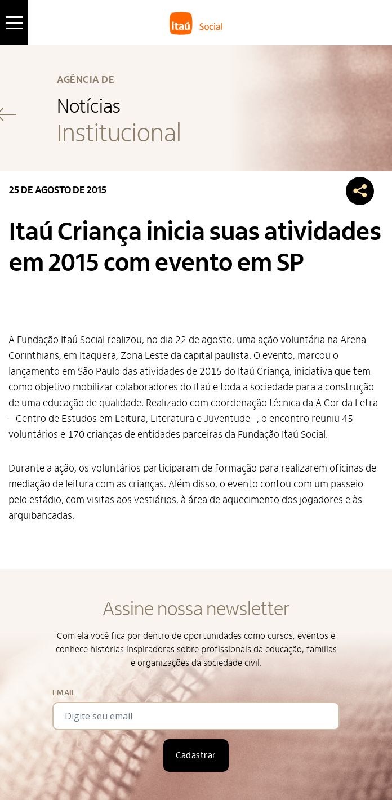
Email (63, 692)
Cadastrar (196, 755)
